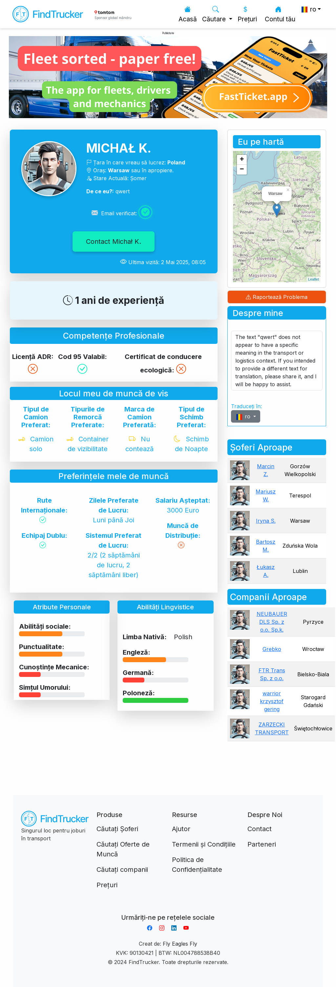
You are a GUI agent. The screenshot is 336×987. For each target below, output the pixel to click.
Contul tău (280, 14)
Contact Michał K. (113, 241)
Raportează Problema (276, 297)
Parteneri (261, 844)
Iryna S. (266, 520)
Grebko (271, 649)
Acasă (187, 14)
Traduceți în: (246, 406)
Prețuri (247, 14)
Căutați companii (122, 869)
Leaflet (313, 279)
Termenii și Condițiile (204, 844)
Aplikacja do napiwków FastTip (168, 909)
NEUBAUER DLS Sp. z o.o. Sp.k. (272, 622)
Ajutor (181, 829)
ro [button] (308, 9)
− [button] (242, 170)
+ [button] (242, 160)
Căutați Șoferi (117, 829)
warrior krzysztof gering (272, 701)
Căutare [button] (214, 14)
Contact (259, 829)
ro (243, 416)
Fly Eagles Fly (180, 943)
